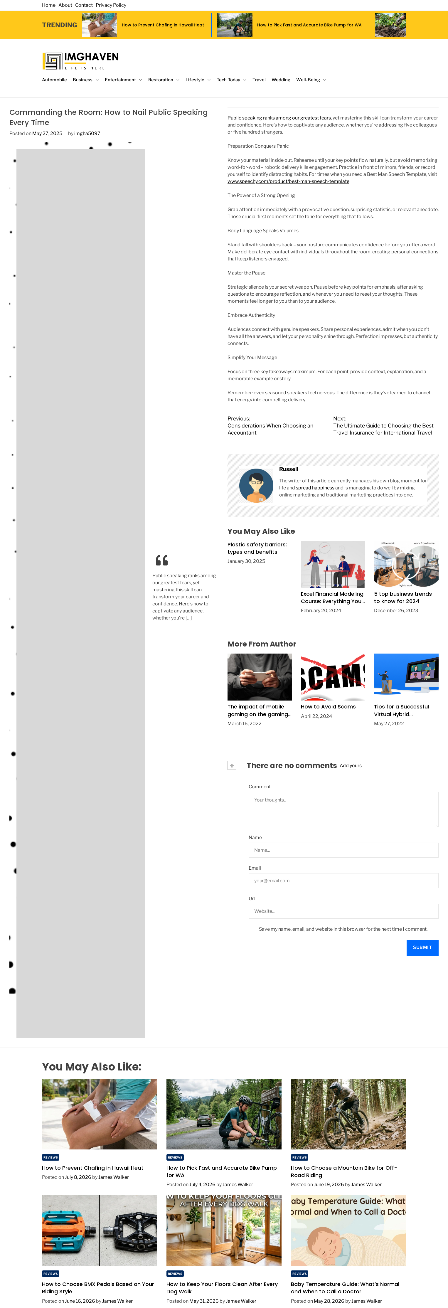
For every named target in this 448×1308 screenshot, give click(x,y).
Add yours (351, 765)
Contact (84, 5)
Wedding (281, 80)
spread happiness (315, 488)
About (65, 5)
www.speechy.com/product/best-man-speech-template (288, 181)
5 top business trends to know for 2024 (403, 597)
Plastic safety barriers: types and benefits (257, 548)
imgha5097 (87, 133)
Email (255, 868)
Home (48, 5)
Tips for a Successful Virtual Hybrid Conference (401, 714)
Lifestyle (198, 80)
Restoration (164, 80)
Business (86, 80)
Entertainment (123, 80)
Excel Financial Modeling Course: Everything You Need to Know (332, 601)
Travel (259, 80)
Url (252, 898)
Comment (260, 786)
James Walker (113, 1177)
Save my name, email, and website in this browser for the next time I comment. (343, 929)
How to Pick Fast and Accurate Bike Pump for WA (309, 25)
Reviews (50, 1157)
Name (255, 837)
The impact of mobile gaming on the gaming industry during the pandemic (258, 718)
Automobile (54, 80)
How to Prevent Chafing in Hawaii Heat (163, 25)
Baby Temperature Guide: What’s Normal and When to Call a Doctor (345, 1287)
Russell (288, 469)
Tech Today (232, 80)
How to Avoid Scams (328, 706)
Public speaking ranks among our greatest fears (279, 118)
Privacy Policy (111, 5)
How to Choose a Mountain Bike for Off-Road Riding (344, 1171)
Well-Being (311, 80)
